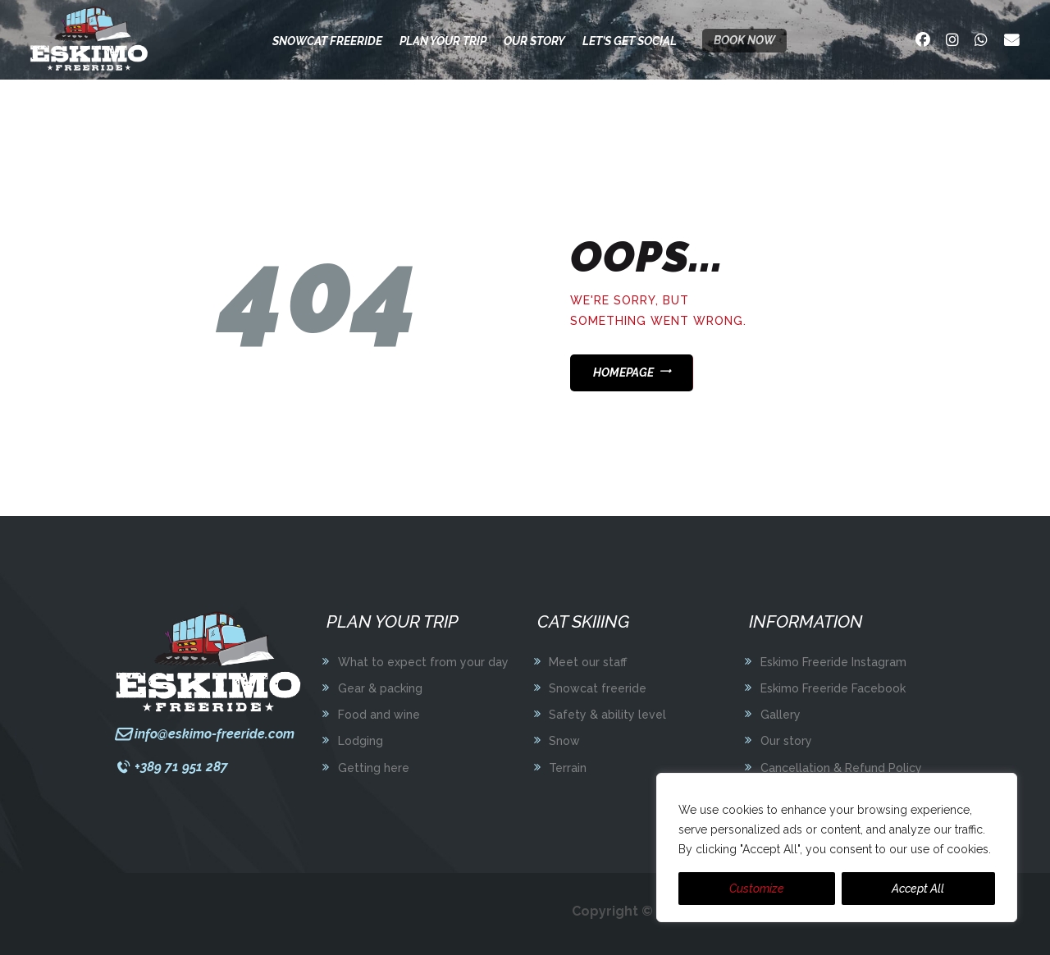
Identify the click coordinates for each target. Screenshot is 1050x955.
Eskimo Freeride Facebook (833, 688)
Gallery (780, 714)
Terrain (568, 768)
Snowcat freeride (597, 688)
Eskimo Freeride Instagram (833, 662)
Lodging (360, 740)
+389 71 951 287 (181, 767)
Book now (744, 40)
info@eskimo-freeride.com (214, 734)
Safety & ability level (607, 714)
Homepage (623, 372)
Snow (564, 740)
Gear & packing (380, 688)
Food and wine (379, 714)
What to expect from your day (423, 662)
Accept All (918, 888)
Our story (786, 740)
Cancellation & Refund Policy (841, 768)
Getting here (373, 768)
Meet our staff (588, 662)
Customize (756, 888)
